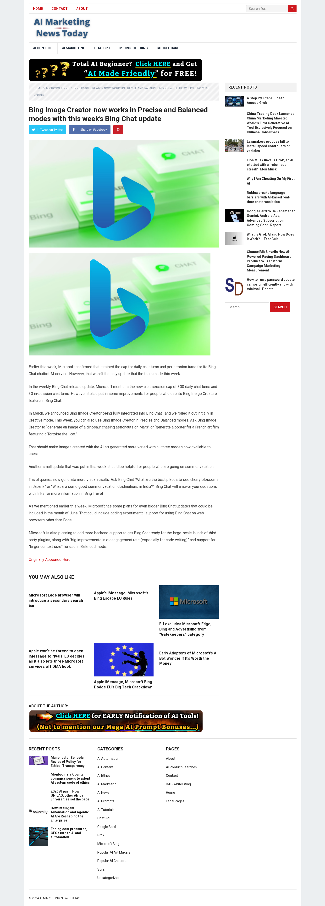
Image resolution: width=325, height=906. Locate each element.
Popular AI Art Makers (113, 852)
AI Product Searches (181, 767)
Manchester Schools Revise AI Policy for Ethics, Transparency (67, 762)
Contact (59, 9)
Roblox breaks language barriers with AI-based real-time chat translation (268, 197)
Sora (101, 869)
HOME (38, 9)
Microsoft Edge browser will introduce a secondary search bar (56, 600)
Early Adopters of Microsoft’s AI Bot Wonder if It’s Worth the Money (188, 658)
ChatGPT (102, 48)
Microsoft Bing (133, 48)
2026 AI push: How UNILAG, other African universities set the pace (70, 795)
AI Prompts (105, 801)
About (82, 9)
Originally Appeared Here (50, 559)
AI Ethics (103, 775)
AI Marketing (73, 48)
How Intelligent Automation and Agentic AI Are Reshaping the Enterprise (70, 814)
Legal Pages (175, 801)
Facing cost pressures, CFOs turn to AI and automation (69, 833)
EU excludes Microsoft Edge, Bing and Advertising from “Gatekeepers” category (185, 629)
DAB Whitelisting (178, 784)
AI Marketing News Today (59, 898)
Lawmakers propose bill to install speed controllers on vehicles (269, 146)
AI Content (43, 48)
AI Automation (108, 758)
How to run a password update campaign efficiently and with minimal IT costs (271, 284)
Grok (100, 835)
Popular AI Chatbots (112, 861)
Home (37, 88)
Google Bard (168, 48)
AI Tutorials (105, 810)
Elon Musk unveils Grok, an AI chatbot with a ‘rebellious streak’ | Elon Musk (270, 164)
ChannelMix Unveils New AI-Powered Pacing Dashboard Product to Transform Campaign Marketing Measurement (269, 261)
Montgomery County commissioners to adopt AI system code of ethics (70, 778)
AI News (103, 792)
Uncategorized (108, 878)
